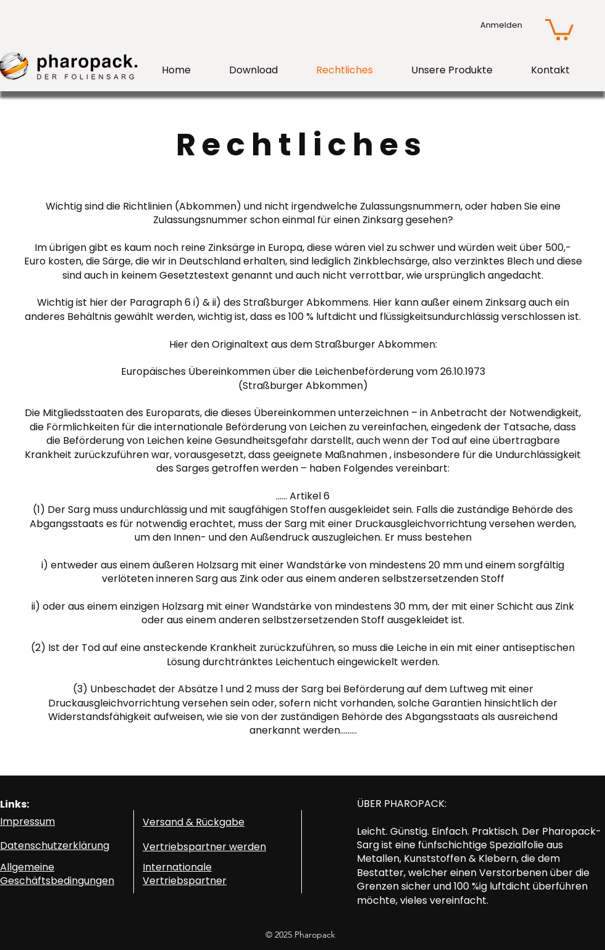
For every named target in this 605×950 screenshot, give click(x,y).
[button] (559, 29)
